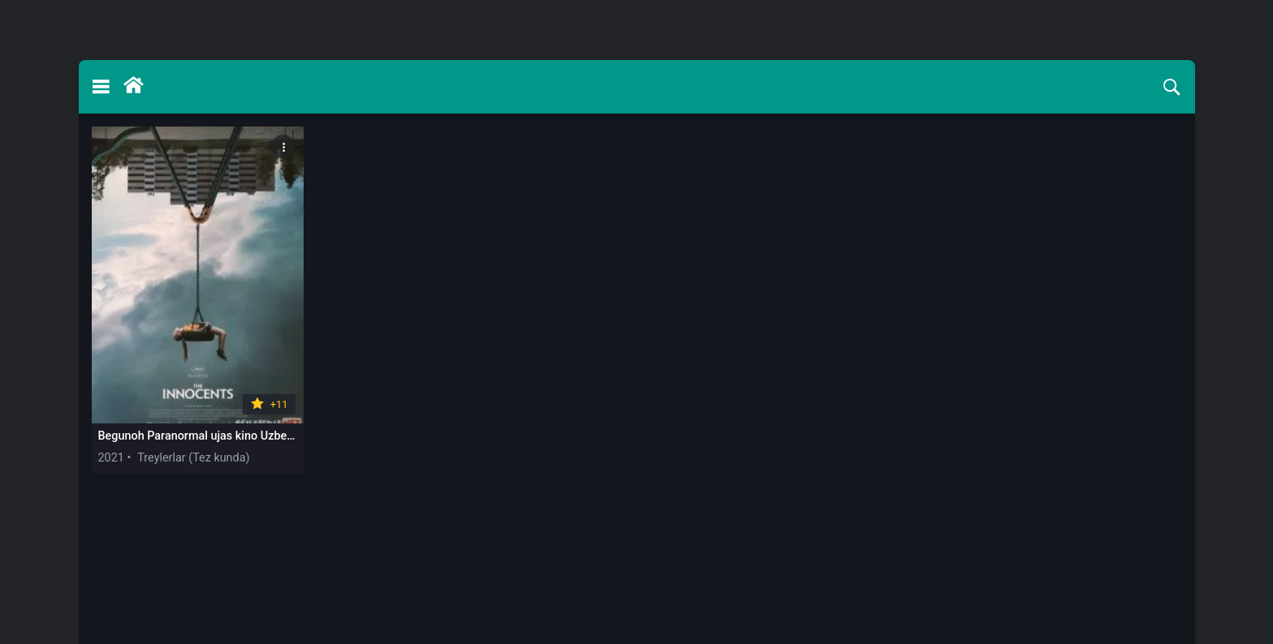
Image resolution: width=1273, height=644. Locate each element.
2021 (111, 458)
